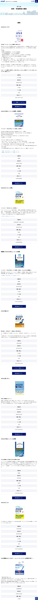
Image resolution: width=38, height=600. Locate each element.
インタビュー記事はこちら (19, 368)
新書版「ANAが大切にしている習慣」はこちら (11, 275)
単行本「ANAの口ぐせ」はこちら (8, 216)
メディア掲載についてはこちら (19, 102)
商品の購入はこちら (18, 106)
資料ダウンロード (34, 1)
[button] (36, 1)
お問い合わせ (32, 1)
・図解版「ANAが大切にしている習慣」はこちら (10, 152)
